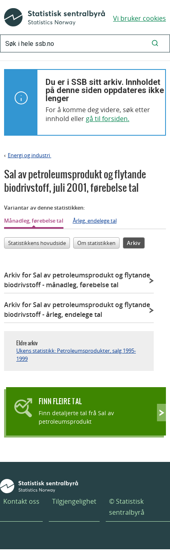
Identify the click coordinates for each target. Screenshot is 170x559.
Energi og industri (29, 155)
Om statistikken (96, 243)
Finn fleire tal (60, 401)
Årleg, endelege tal (95, 220)
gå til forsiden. (107, 118)
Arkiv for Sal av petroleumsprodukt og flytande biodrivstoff (77, 280)
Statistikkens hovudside (37, 243)
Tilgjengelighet (74, 501)
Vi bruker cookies (139, 18)
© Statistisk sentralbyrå (126, 507)
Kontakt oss (21, 501)
